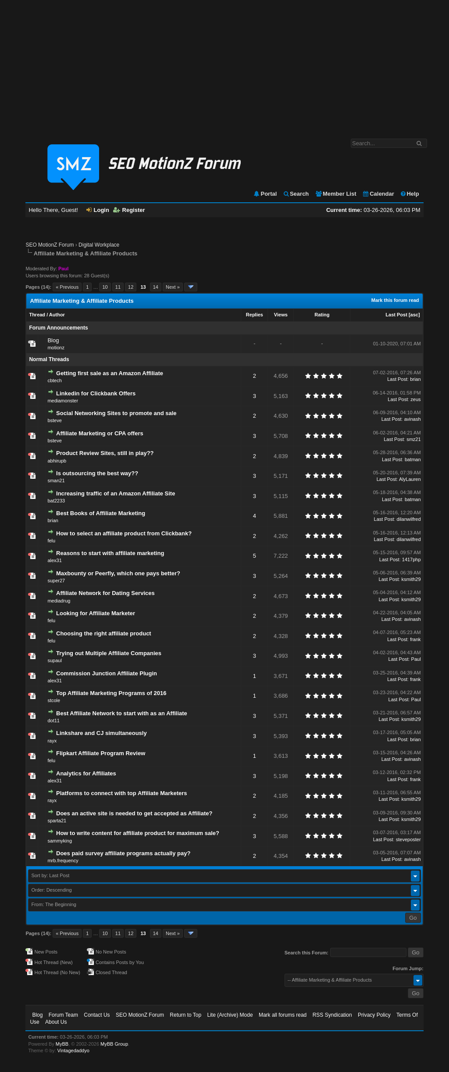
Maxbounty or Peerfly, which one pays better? (118, 573)
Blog (53, 340)
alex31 (54, 560)
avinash (412, 419)
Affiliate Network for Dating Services (105, 593)
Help (409, 193)
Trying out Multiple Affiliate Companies (108, 653)
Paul (416, 659)
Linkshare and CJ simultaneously (101, 733)
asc (414, 314)
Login (97, 210)
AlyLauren (410, 479)
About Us (56, 1022)
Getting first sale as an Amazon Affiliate (109, 373)
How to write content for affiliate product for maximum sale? (137, 833)
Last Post (396, 314)
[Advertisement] (224, 65)
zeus (415, 399)
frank (415, 639)
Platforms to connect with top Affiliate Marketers (121, 793)
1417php (411, 559)
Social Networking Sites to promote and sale (116, 413)
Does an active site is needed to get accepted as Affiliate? (134, 813)
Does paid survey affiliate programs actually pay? (123, 853)
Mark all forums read (282, 1015)
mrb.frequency (62, 860)
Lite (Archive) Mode (230, 1015)
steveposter (408, 839)
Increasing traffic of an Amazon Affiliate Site (115, 493)
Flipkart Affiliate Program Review (100, 753)
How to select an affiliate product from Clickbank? (124, 533)
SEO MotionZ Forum (49, 245)
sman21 (55, 480)
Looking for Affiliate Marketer (95, 613)
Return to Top (185, 1015)
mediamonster (62, 400)
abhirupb (56, 460)
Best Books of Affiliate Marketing (100, 513)
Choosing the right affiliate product (103, 633)
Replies (254, 314)
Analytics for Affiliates (86, 773)
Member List (335, 193)
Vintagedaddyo (73, 1050)
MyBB (62, 1044)
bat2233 (56, 500)
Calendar (378, 193)
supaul (54, 660)
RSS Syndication (332, 1015)
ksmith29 (411, 579)
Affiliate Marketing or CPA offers (99, 433)
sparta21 (56, 820)
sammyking (59, 840)
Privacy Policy (374, 1015)
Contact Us (97, 1015)
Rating (321, 314)
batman (413, 459)
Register (129, 210)
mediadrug (58, 600)
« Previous (67, 287)
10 (104, 287)
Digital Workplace (98, 245)
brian (415, 379)
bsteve (54, 420)
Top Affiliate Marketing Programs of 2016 (111, 693)
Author (57, 314)
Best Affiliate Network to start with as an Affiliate (121, 713)
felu (51, 540)
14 (155, 287)
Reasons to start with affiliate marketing (110, 553)
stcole (53, 700)
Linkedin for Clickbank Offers (95, 393)
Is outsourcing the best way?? (97, 473)
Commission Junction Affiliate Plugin (106, 673)
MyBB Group (114, 1044)
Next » (173, 287)
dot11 (53, 720)
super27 (56, 580)
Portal (265, 193)
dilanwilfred (409, 519)
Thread (37, 314)
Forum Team (63, 1015)
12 (130, 287)
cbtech (54, 380)
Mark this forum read (395, 300)
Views (281, 314)
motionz (55, 347)
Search (296, 193)
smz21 (413, 439)
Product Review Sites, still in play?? (105, 453)
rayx (52, 740)
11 (118, 287)
